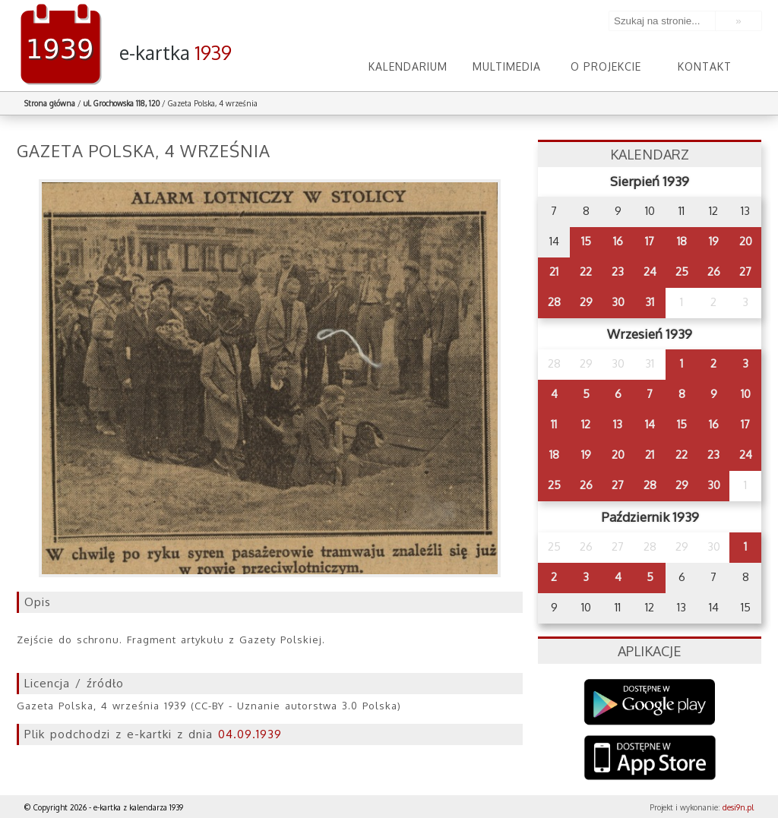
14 (650, 424)
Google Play (650, 702)
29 (586, 302)
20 (745, 241)
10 (746, 394)
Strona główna (49, 103)
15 (586, 241)
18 (682, 241)
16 (618, 241)
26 (713, 271)
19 (714, 241)
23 (618, 271)
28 (554, 302)
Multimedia (507, 66)
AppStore (650, 759)
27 (745, 271)
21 (553, 271)
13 (617, 424)
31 (649, 302)
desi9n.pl (738, 807)
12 (585, 424)
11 (554, 424)
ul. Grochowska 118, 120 (122, 103)
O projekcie (606, 66)
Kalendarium (408, 66)
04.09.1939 (250, 734)
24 (650, 271)
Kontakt (705, 66)
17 (649, 241)
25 (681, 271)
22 (586, 271)
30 (618, 302)
